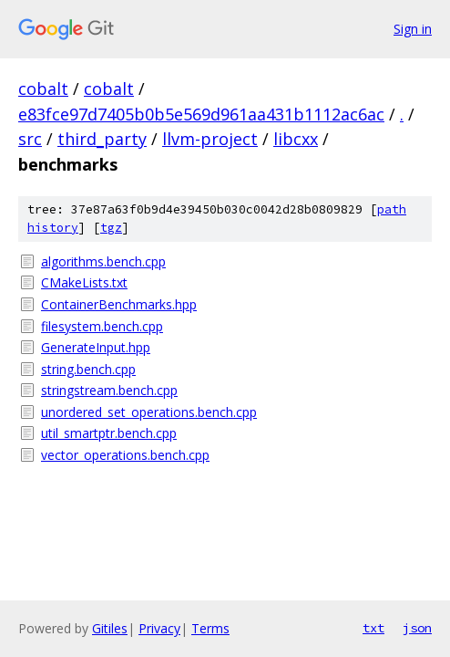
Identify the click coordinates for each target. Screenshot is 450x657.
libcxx (295, 139)
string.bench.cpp (88, 369)
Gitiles (110, 628)
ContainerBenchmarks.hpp (119, 304)
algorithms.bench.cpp (103, 261)
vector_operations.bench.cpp (125, 455)
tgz (111, 227)
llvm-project (210, 139)
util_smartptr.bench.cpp (109, 433)
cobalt (43, 88)
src (30, 139)
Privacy (159, 628)
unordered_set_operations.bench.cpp (149, 412)
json (417, 628)
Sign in (413, 28)
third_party (102, 139)
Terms (210, 628)
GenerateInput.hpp (95, 347)
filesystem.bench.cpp (102, 326)
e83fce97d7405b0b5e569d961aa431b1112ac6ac (201, 114)
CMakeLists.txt (84, 282)
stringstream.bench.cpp (109, 390)
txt (373, 628)
